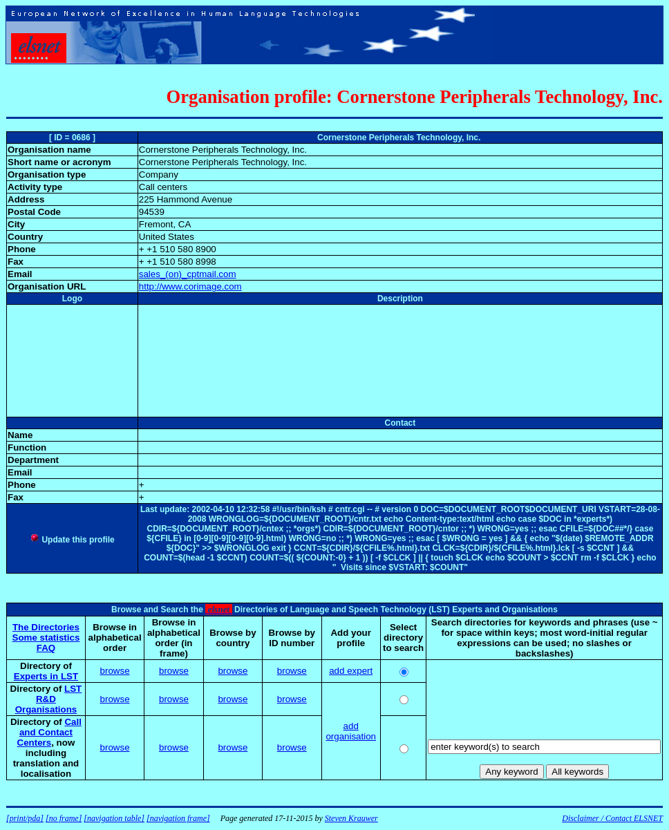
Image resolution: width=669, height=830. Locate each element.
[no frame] (64, 818)
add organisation (351, 731)
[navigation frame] (178, 818)
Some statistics (46, 637)
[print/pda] (25, 818)
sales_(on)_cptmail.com (187, 274)
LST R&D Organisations (48, 699)
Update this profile (72, 540)
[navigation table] (114, 818)
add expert (351, 671)
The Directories (45, 627)
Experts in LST (46, 676)
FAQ (46, 648)
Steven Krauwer (351, 818)
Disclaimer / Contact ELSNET (612, 818)
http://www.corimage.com (190, 286)
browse (115, 671)
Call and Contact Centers (49, 732)
